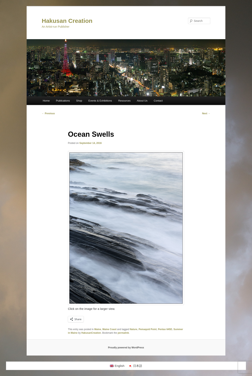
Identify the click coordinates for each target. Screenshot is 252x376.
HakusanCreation (91, 332)
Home (46, 100)
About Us (142, 100)
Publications (63, 100)
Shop (79, 100)
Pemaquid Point (148, 329)
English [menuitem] (119, 365)
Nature (133, 329)
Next (206, 113)
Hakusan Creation (67, 20)
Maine (97, 329)
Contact (158, 100)
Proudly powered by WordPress (126, 347)
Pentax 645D (165, 329)
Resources (124, 100)
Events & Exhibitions (100, 100)
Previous (48, 113)
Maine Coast (109, 329)
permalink (123, 332)
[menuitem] (117, 366)
